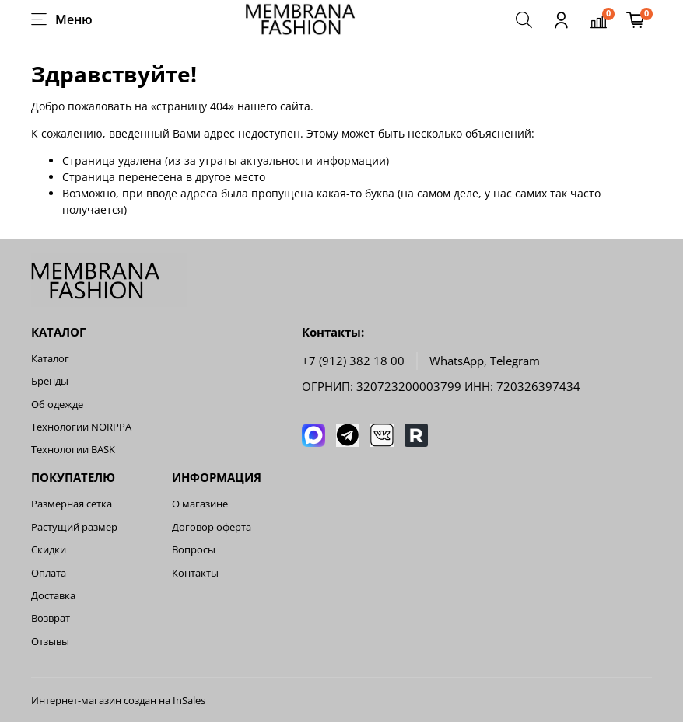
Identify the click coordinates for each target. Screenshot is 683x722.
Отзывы (50, 641)
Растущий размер (74, 527)
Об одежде (57, 404)
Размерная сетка (71, 504)
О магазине (200, 504)
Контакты (195, 573)
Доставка (53, 595)
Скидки (48, 549)
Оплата (48, 573)
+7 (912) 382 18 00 (353, 361)
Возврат (50, 618)
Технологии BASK (73, 449)
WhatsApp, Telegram (484, 361)
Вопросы (193, 549)
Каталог (50, 358)
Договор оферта (211, 527)
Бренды (49, 381)
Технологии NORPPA (81, 427)
